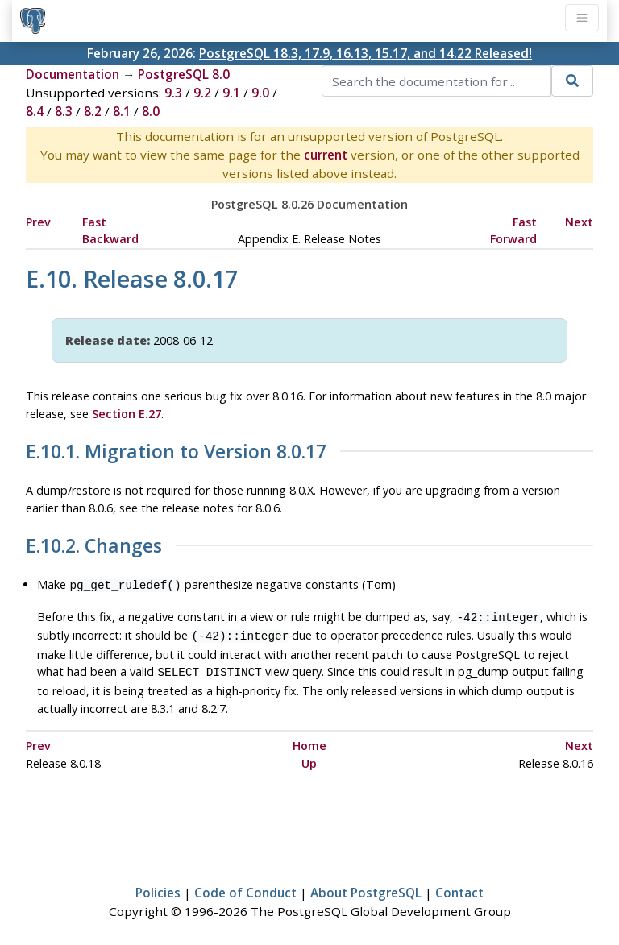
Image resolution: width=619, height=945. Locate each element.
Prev (38, 222)
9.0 (260, 93)
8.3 (64, 111)
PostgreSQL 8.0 (184, 74)
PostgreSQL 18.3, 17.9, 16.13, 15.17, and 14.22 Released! (365, 53)
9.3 (173, 93)
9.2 (202, 93)
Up (309, 757)
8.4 (35, 111)
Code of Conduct (245, 886)
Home (309, 739)
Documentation (72, 74)
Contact (459, 886)
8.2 (93, 111)
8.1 (122, 111)
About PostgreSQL (366, 886)
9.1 (231, 93)
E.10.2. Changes (94, 546)
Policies (158, 886)
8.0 (151, 111)
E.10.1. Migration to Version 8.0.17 (176, 452)
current (325, 155)
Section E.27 (126, 413)
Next (579, 222)
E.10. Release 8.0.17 (132, 278)
